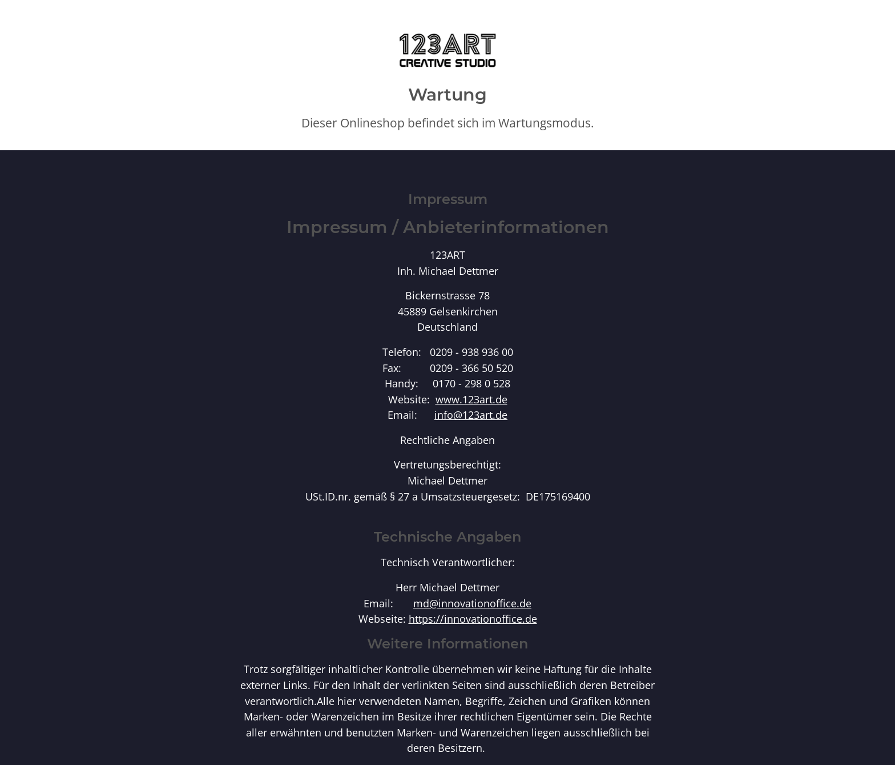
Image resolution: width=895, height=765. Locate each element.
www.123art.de (471, 399)
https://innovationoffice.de (473, 618)
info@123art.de (470, 414)
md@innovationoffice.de (472, 603)
